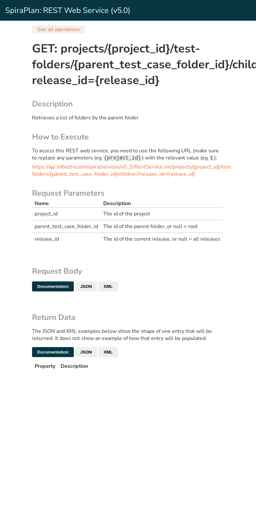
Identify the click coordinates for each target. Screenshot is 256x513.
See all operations (58, 29)
